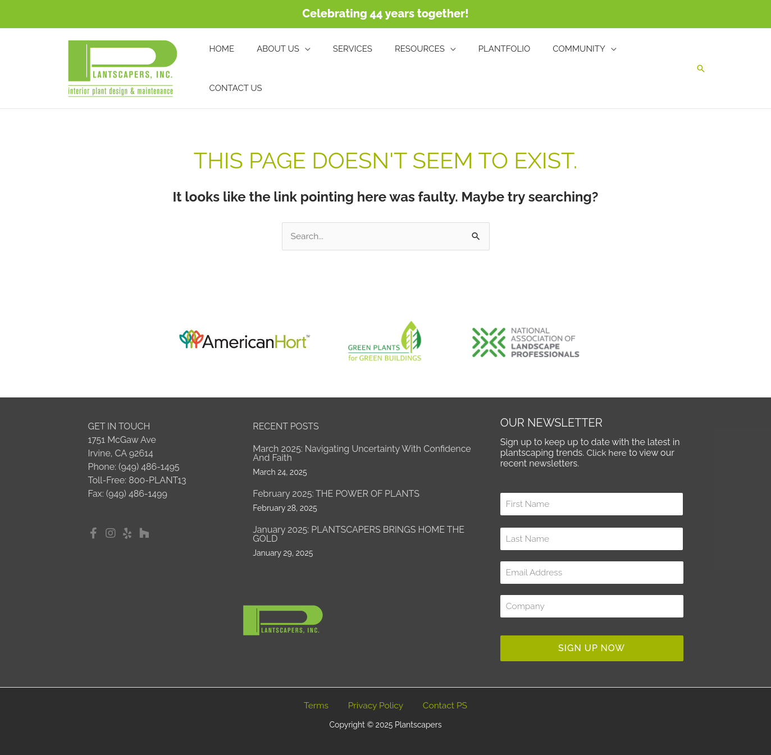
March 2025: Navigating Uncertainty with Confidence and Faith (362, 453)
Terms (316, 706)
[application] (317, 68)
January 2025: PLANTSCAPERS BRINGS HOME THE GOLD (358, 534)
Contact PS (445, 706)
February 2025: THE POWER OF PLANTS (336, 493)
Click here (607, 453)
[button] (701, 68)
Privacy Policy (375, 706)
